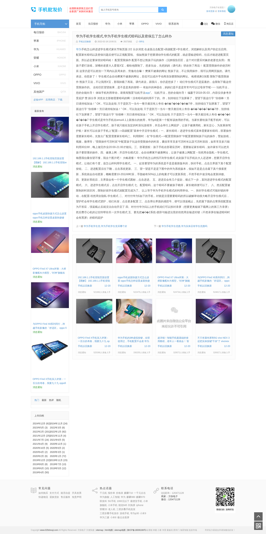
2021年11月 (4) (58, 435)
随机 (58, 400)
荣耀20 (103, 509)
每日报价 (39, 32)
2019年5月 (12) (58, 468)
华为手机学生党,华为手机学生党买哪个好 (105, 226)
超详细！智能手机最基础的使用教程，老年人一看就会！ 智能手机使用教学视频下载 (173, 341)
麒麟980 (131, 497)
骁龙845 (122, 505)
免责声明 (76, 497)
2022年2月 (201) (41, 431)
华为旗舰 (104, 497)
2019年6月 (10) (41, 468)
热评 (51, 400)
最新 (44, 400)
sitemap (99, 530)
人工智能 (115, 497)
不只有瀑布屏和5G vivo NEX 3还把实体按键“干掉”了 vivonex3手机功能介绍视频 (213, 341)
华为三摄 (104, 517)
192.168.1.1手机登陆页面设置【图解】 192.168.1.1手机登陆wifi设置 (50, 162)
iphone (139, 505)
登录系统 (222, 11)
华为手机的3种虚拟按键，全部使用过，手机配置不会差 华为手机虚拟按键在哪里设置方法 (134, 341)
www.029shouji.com (49, 530)
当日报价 (93, 23)
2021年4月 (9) (40, 444)
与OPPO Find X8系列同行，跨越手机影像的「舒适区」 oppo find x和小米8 (50, 328)
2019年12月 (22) (41, 460)
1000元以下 (123, 501)
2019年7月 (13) (58, 464)
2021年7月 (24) (41, 439)
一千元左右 (140, 493)
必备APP (38, 99)
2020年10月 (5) (41, 448)
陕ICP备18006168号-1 (137, 530)
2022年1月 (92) (58, 431)
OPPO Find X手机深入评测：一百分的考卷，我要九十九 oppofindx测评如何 (49, 383)
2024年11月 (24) (59, 423)
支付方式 (54, 493)
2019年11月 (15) (59, 460)
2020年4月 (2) (40, 452)
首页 (78, 23)
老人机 (111, 509)
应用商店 (50, 99)
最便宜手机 (136, 501)
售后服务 (65, 497)
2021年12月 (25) (41, 435)
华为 (36, 49)
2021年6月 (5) (57, 439)
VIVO (37, 83)
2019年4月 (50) (41, 472)
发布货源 (210, 11)
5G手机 (112, 501)
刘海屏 (131, 505)
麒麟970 (140, 497)
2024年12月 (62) (41, 423)
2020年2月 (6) (40, 456)
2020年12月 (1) (58, 444)
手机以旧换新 (85, 41)
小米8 (113, 517)
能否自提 (65, 493)
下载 (60, 99)
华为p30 (134, 513)
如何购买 (43, 493)
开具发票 (76, 493)
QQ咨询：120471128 (172, 493)
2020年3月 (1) (57, 452)
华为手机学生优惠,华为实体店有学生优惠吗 (184, 226)
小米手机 (112, 505)
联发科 (103, 501)
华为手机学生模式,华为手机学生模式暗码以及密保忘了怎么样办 (124, 36)
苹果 (36, 40)
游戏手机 (124, 513)
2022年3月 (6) (57, 427)
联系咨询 (174, 23)
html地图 (109, 530)
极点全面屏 (123, 517)
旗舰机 (103, 505)
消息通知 (228, 33)
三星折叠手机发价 (109, 513)
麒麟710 (128, 493)
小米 (36, 66)
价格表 (119, 493)
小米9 (143, 513)
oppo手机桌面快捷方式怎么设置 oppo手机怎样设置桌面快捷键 (134, 281)
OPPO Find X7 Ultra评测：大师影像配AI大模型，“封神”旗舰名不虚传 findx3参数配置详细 (49, 272)
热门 (36, 400)
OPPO (37, 74)
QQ (204, 23)
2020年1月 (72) (58, 456)
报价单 (111, 493)
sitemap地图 (120, 530)
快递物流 (43, 497)
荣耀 (36, 57)
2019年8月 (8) (40, 464)
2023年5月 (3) (40, 427)
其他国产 (39, 91)
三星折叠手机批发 (125, 509)
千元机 (103, 493)
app (147, 92)
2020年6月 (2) (57, 448)
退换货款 (54, 497)
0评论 (141, 41)
